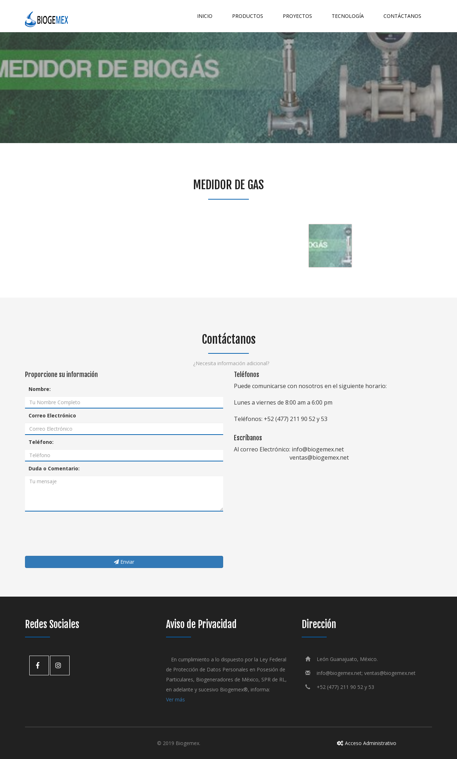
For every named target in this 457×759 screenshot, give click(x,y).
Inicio (204, 16)
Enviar (124, 561)
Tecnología (348, 16)
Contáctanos (402, 16)
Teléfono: (41, 442)
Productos (247, 16)
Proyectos (297, 16)
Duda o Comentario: (54, 468)
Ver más (175, 699)
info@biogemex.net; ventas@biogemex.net (366, 673)
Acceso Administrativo (364, 743)
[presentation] (79, 534)
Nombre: (40, 389)
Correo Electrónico (52, 415)
